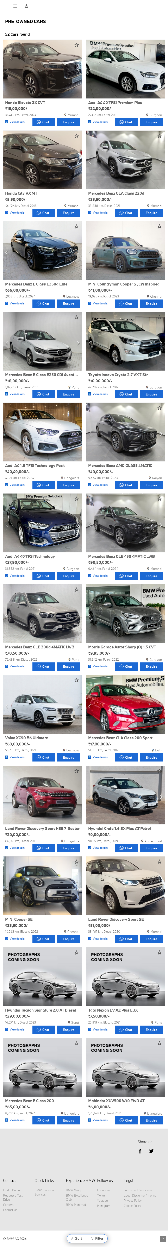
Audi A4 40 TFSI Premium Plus (115, 103)
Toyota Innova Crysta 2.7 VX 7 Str (118, 375)
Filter (99, 1238)
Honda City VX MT (21, 193)
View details (17, 122)
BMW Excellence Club (77, 1197)
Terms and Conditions (138, 1190)
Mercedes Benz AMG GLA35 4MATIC (120, 466)
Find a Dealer (12, 1190)
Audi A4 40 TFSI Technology (30, 556)
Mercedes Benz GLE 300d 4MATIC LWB (39, 647)
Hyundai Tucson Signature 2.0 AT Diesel (40, 1010)
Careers (8, 1205)
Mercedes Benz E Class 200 (29, 1101)
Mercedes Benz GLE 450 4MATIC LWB (121, 556)
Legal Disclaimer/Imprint (140, 1195)
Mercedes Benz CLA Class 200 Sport (120, 738)
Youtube (102, 1201)
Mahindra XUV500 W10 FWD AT (116, 1101)
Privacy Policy (133, 1201)
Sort (78, 1238)
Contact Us (10, 1210)
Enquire (68, 122)
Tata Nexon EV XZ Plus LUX (113, 1010)
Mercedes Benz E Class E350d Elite (36, 284)
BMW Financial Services (44, 1192)
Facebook (103, 1190)
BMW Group (74, 1190)
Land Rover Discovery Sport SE (116, 919)
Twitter (151, 1150)
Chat (43, 122)
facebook (140, 1150)
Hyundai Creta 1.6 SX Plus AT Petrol (119, 829)
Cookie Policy (132, 1206)
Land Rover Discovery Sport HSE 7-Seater (42, 829)
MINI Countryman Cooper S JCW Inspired (124, 284)
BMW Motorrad (76, 1205)
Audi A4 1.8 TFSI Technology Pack (35, 466)
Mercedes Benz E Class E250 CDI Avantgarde (42, 375)
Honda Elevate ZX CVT (25, 103)
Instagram (103, 1206)
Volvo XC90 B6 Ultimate (26, 738)
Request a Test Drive (13, 1197)
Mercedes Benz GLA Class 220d (116, 193)
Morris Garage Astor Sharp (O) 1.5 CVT (122, 647)
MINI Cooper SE (19, 919)
